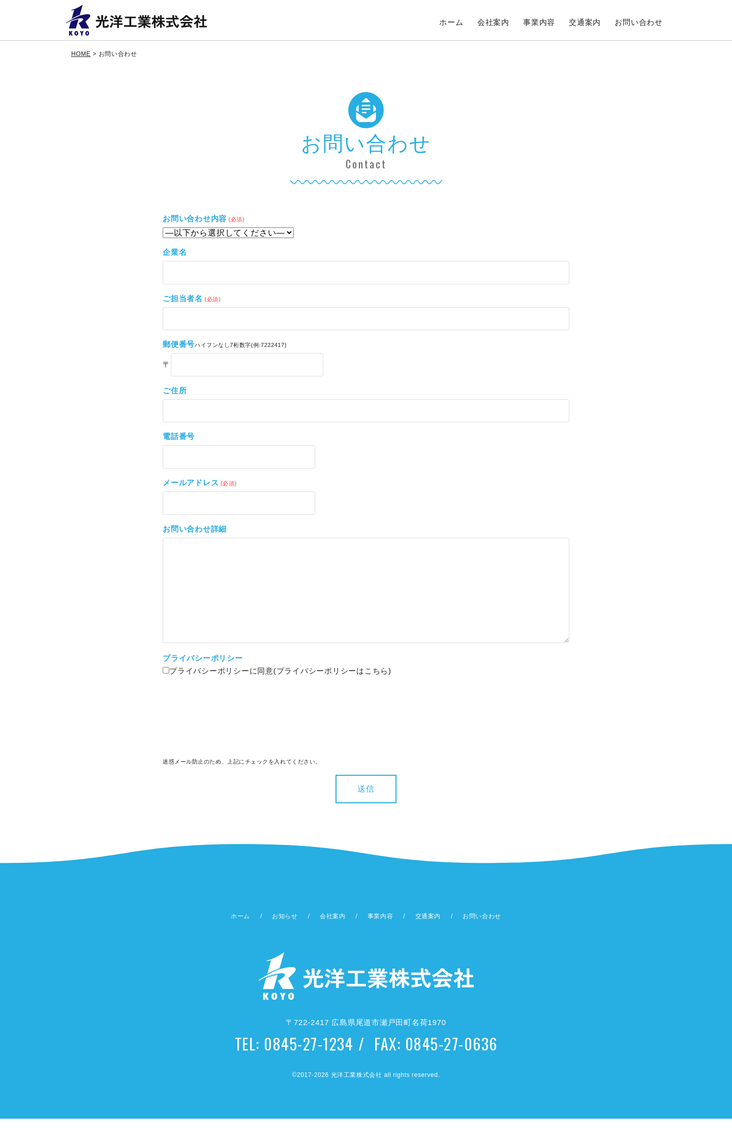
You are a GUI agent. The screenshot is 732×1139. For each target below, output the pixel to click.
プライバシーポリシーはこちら (333, 691)
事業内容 (540, 22)
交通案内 (585, 22)
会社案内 (494, 22)
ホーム (452, 22)
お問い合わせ (639, 22)
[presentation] (204, 740)
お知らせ (284, 936)
